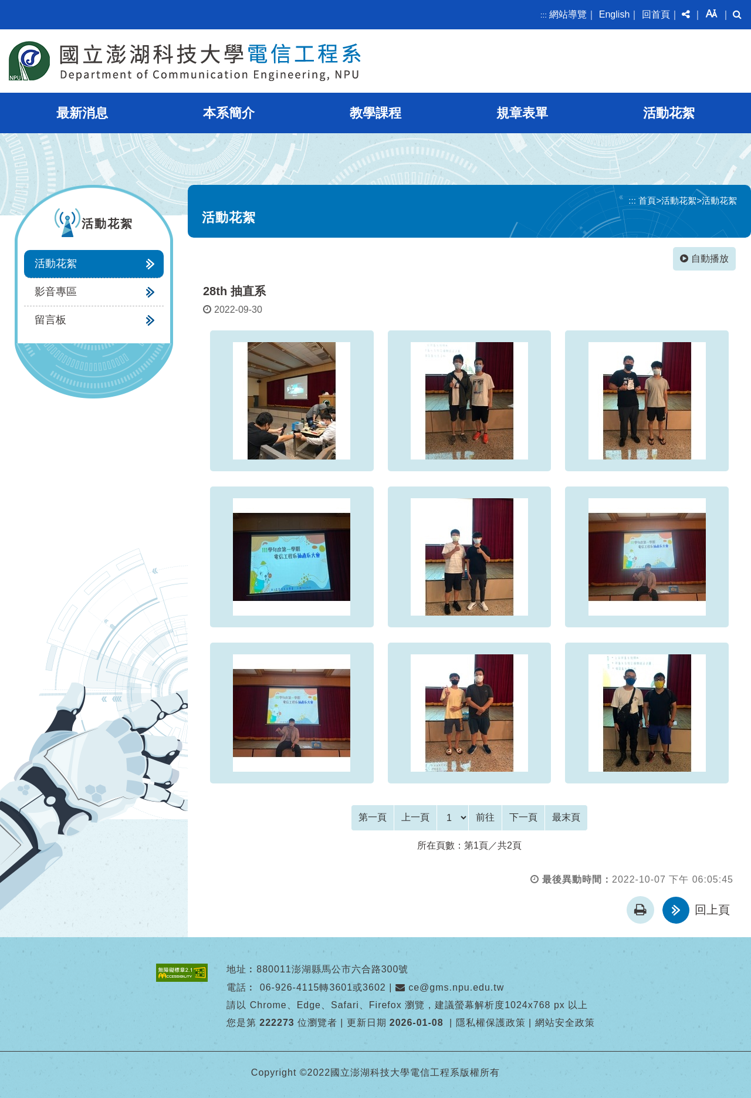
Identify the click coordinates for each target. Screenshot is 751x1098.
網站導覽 (568, 14)
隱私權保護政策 (491, 1023)
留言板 (50, 320)
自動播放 (704, 258)
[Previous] (415, 817)
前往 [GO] (485, 817)
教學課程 (375, 113)
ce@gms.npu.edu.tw (450, 987)
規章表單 (522, 113)
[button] (686, 15)
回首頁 (656, 14)
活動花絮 (669, 113)
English (614, 14)
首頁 (647, 200)
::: (543, 15)
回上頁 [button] (712, 909)
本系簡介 (229, 113)
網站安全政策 (565, 1023)
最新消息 (82, 113)
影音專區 (56, 292)
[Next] (523, 817)
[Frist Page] (372, 817)
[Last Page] (566, 817)
